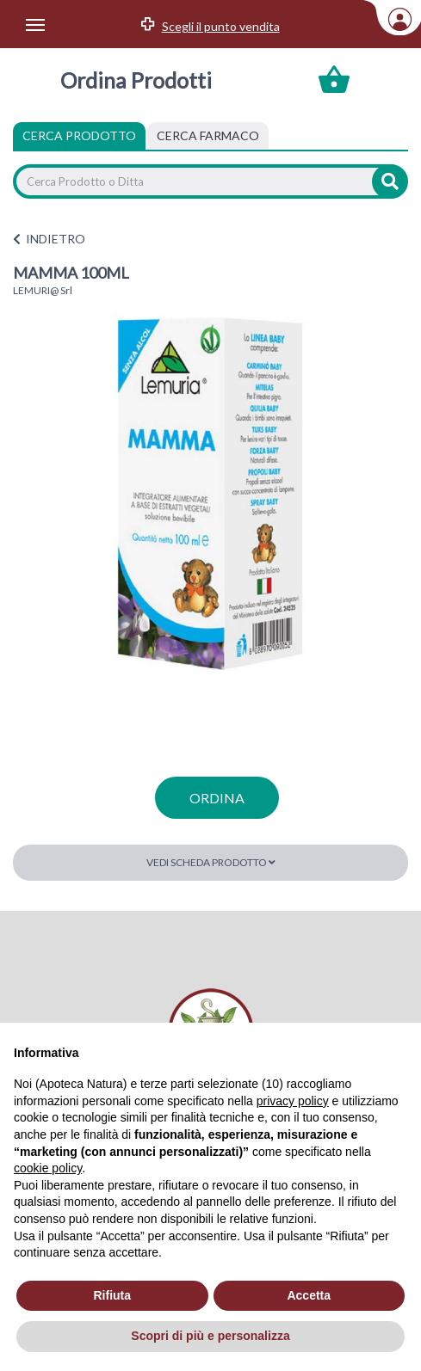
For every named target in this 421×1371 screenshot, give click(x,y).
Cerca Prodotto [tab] (79, 135)
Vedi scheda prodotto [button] (211, 862)
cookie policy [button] (48, 1168)
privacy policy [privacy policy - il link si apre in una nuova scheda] (293, 1101)
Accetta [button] (309, 1295)
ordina (217, 798)
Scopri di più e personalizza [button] (210, 1336)
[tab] (208, 136)
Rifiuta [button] (112, 1295)
